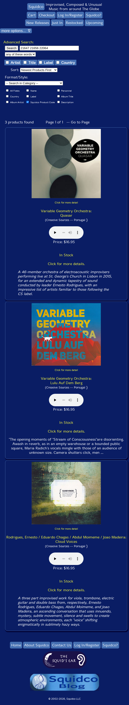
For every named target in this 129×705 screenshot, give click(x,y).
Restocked (74, 23)
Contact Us (61, 645)
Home (16, 645)
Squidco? (93, 15)
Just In (57, 23)
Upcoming (94, 23)
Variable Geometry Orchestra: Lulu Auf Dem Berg (66, 380)
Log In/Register (70, 15)
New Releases (37, 23)
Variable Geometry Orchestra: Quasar (66, 213)
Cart (32, 15)
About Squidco (36, 645)
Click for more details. (66, 264)
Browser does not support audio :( (66, 232)
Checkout (46, 15)
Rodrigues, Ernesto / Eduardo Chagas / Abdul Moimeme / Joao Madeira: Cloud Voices (66, 539)
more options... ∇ (15, 31)
